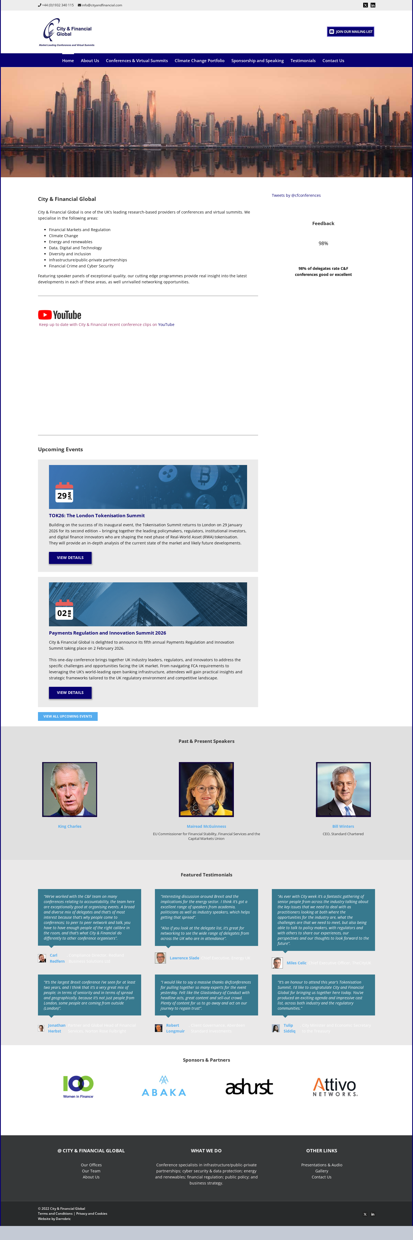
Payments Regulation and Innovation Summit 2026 (107, 633)
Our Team (91, 1170)
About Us (91, 1177)
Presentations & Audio (321, 1164)
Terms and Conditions (55, 1213)
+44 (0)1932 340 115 (58, 5)
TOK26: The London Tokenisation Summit (97, 515)
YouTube (166, 324)
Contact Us (322, 1177)
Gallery (321, 1170)
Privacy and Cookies (91, 1213)
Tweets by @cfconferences (296, 195)
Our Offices (91, 1164)
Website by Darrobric (54, 1218)
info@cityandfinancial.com (102, 5)
